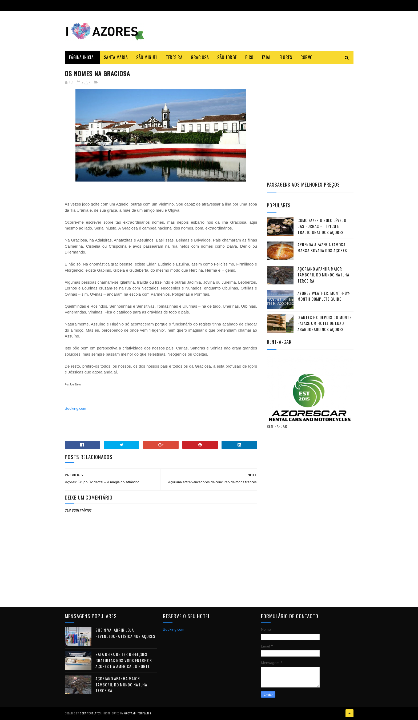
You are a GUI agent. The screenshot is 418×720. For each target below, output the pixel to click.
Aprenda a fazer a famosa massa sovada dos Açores (322, 248)
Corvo (306, 57)
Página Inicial (82, 57)
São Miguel (146, 57)
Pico (249, 57)
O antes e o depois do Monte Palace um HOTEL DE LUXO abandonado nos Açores (324, 323)
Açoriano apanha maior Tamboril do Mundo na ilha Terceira (323, 275)
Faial (266, 57)
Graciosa (200, 57)
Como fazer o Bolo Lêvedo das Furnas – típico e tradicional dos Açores (322, 226)
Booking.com (75, 408)
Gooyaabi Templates (137, 713)
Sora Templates (90, 713)
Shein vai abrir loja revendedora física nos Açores (125, 633)
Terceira (174, 57)
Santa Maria (116, 57)
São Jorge (227, 57)
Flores (285, 57)
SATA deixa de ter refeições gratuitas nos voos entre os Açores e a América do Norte (123, 660)
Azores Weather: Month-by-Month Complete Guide (324, 296)
